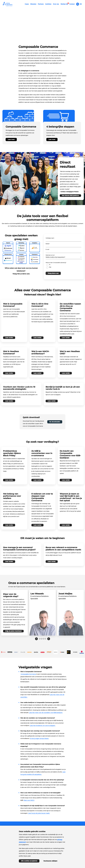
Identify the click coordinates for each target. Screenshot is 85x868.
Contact (72, 4)
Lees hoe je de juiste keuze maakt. (39, 813)
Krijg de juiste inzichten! (13, 631)
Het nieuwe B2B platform (70, 195)
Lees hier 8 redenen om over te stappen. (42, 725)
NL (78, 4)
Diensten (33, 4)
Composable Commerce (28, 674)
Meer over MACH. (29, 800)
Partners (41, 4)
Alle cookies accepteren (29, 861)
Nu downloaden (54, 422)
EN (81, 4)
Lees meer (11, 139)
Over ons (56, 4)
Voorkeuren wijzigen (50, 861)
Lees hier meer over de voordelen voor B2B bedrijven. (46, 713)
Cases (27, 4)
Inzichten (48, 4)
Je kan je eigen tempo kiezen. (39, 738)
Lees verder (9, 337)
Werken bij (65, 4)
